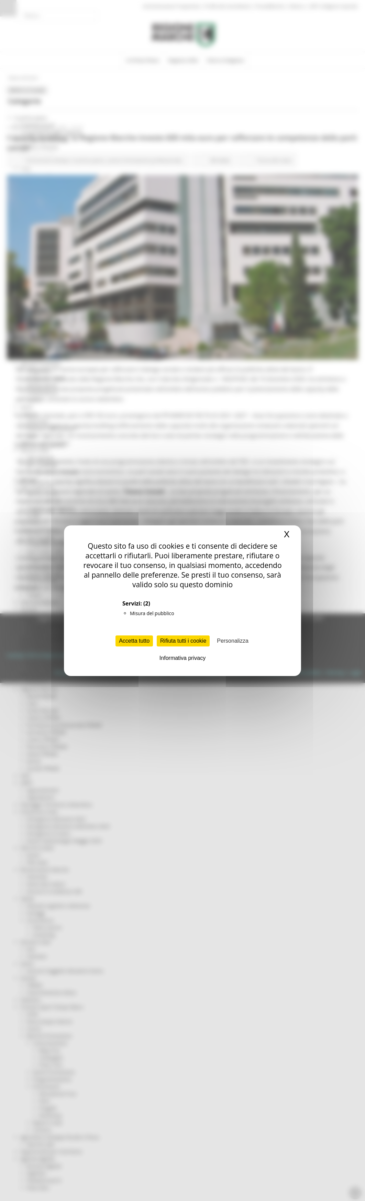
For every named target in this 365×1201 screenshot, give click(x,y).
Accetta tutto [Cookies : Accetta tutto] (134, 641)
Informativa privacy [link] (182, 658)
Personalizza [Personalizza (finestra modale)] (232, 641)
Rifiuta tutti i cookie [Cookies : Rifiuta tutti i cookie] (183, 641)
